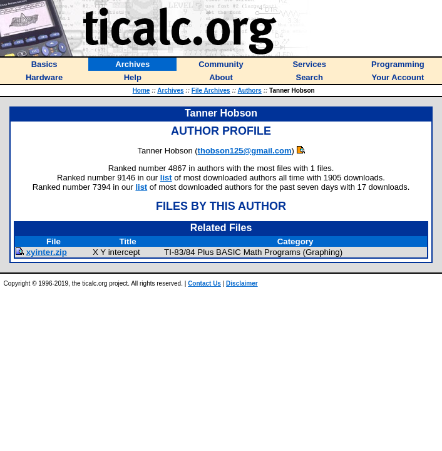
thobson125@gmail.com (245, 150)
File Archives (211, 90)
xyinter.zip (46, 252)
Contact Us (204, 283)
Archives (170, 90)
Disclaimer (242, 283)
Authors (250, 90)
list (166, 177)
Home (141, 90)
